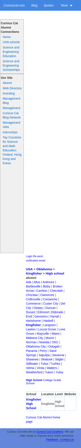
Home (7, 37)
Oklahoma (44, 269)
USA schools (11, 42)
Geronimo (41, 316)
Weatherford (34, 372)
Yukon (49, 372)
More (67, 5)
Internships (10, 132)
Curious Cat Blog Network (12, 115)
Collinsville (33, 299)
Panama (31, 350)
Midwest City (34, 338)
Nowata (44, 342)
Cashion (41, 290)
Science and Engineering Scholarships (11, 65)
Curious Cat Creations (50, 431)
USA (29, 269)
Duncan (50, 308)
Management (11, 108)
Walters (52, 368)
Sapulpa (44, 355)
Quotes (48, 5)
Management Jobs (11, 125)
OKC (55, 342)
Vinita (40, 368)
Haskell (48, 320)
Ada (28, 282)
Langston (49, 325)
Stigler (59, 359)
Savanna (58, 355)
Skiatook (47, 359)
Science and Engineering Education (11, 52)
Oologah (54, 346)
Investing (9, 93)
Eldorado (57, 312)
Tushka (55, 363)
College (47, 380)
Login (29, 256)
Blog (34, 5)
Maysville (43, 333)
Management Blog (11, 101)
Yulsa (59, 372)
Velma (30, 368)
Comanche (50, 299)
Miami (56, 333)
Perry (43, 350)
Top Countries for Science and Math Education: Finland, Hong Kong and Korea (12, 150)
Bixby (46, 286)
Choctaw (32, 295)
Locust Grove (47, 329)
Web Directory (12, 88)
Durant (30, 312)
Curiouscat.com (14, 5)
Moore (50, 338)
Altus (37, 282)
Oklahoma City (36, 346)
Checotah (56, 290)
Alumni (7, 83)
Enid (29, 316)
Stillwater (32, 363)
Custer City (50, 303)
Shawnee (32, 359)
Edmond (43, 312)
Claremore (47, 295)
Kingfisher (34, 273)
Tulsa (44, 363)
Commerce (33, 303)
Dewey (38, 308)
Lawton (31, 329)
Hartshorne (33, 320)
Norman (31, 342)
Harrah (54, 316)
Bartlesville (33, 286)
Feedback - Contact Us (60, 439)
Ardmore (48, 282)
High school (55, 273)
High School (34, 380)
